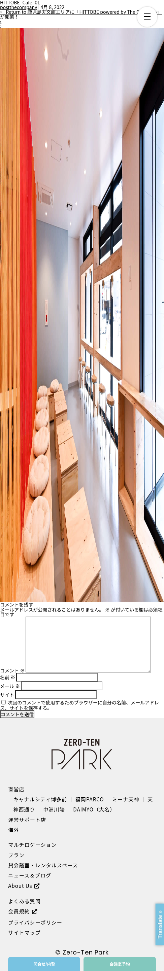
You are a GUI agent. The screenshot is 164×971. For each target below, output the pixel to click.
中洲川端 (54, 809)
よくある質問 (24, 901)
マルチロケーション (32, 844)
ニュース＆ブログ (29, 875)
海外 (13, 829)
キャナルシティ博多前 (40, 799)
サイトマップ (24, 932)
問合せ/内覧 (44, 964)
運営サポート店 (27, 819)
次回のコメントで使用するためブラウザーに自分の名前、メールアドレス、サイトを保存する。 (79, 705)
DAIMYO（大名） (94, 809)
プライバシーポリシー (35, 922)
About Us (20, 885)
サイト (7, 694)
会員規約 (19, 911)
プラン (16, 855)
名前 (7, 677)
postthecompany (18, 7)
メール (10, 686)
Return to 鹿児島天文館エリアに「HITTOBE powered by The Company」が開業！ (81, 14)
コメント (12, 670)
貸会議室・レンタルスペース (43, 865)
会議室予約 (119, 964)
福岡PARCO (89, 799)
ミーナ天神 (125, 799)
